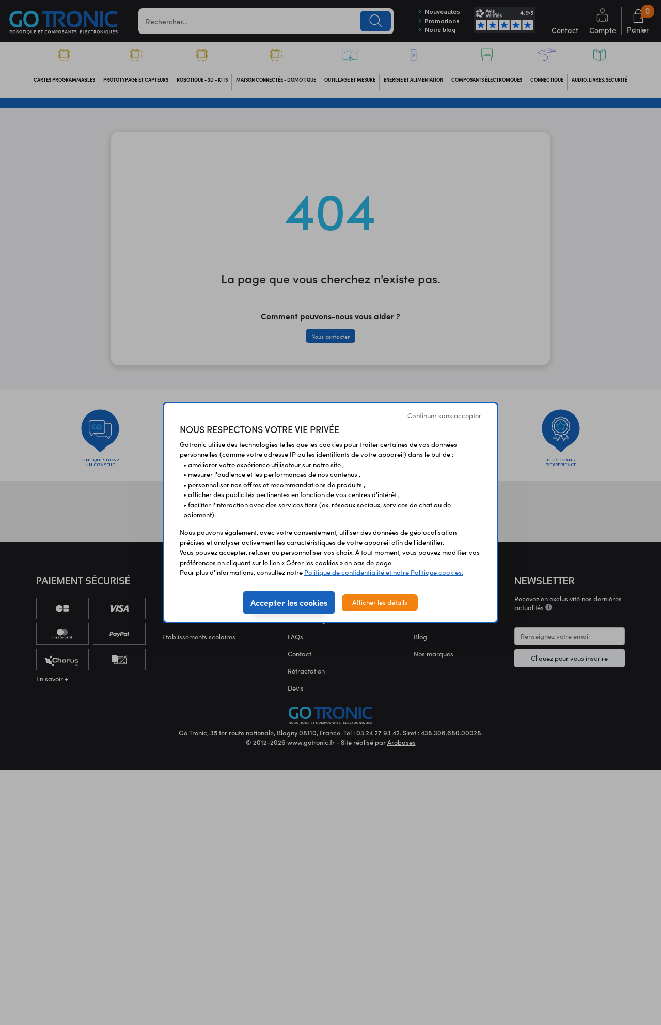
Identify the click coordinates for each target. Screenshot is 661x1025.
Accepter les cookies (288, 602)
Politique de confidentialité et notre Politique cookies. (383, 572)
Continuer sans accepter (444, 415)
